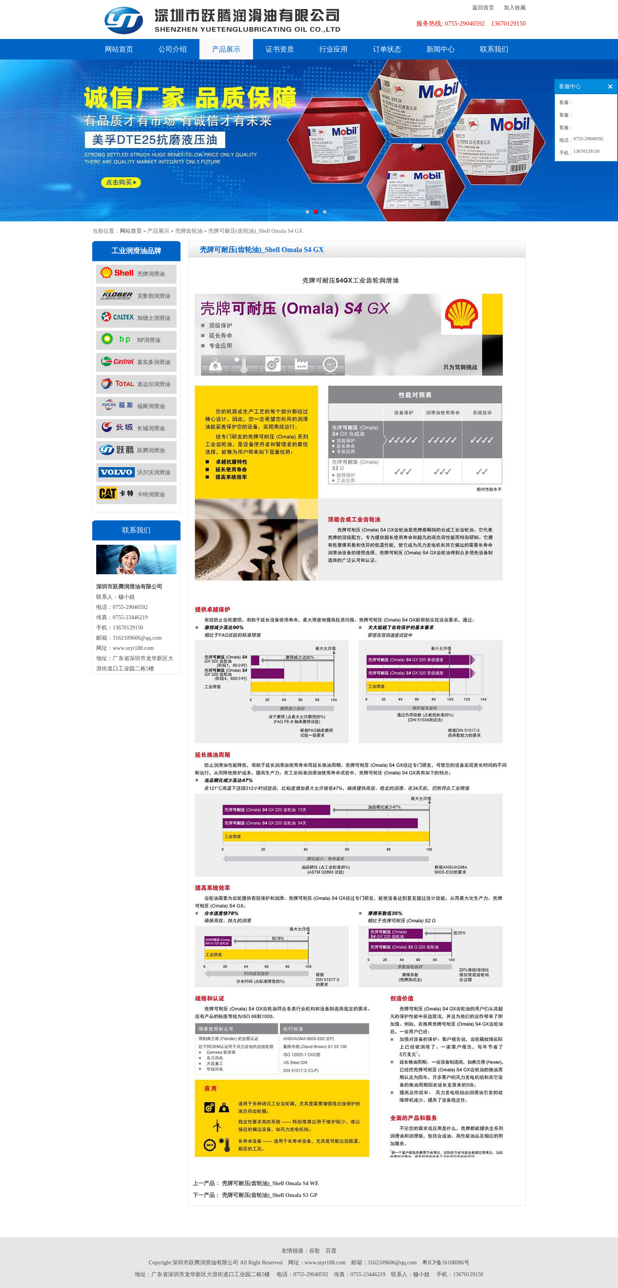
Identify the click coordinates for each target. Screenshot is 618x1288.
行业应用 (333, 49)
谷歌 (314, 1251)
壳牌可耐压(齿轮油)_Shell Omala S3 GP (270, 1195)
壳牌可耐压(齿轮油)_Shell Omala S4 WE (270, 1183)
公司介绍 (172, 49)
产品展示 (226, 49)
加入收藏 (515, 8)
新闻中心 (440, 49)
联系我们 (494, 49)
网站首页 (119, 49)
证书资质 (280, 49)
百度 (331, 1251)
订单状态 (387, 49)
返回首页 (483, 8)
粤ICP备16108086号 (445, 1263)
